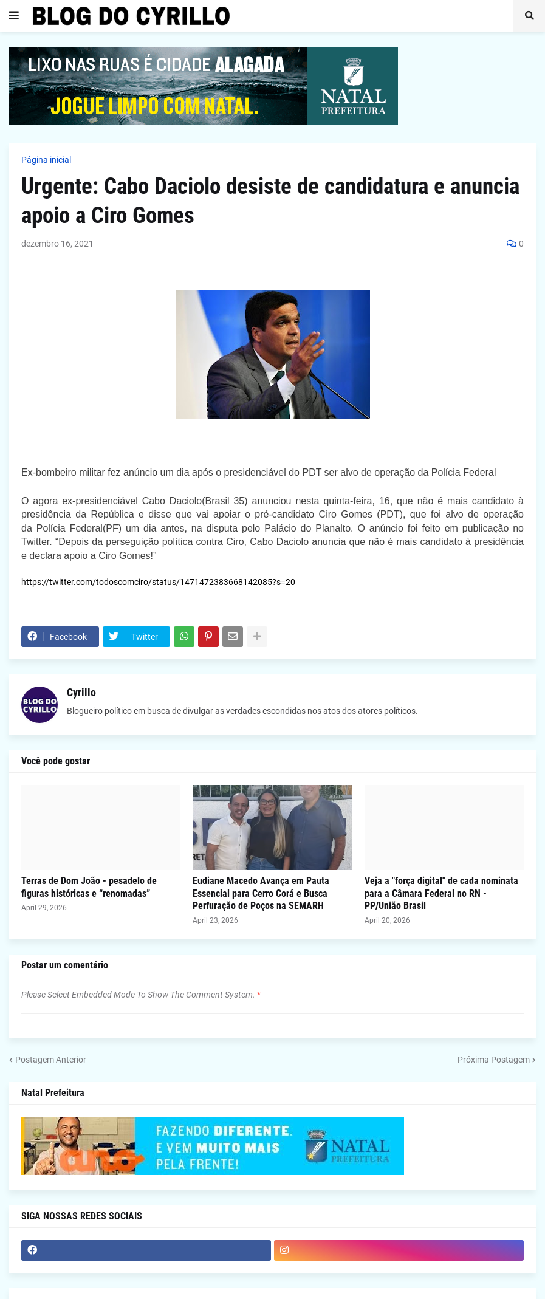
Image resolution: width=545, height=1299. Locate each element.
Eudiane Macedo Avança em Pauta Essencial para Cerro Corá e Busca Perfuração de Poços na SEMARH (261, 893)
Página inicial (46, 160)
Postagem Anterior (50, 1059)
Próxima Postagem (494, 1059)
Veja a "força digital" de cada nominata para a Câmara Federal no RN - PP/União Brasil (441, 893)
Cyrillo (81, 692)
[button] (14, 15)
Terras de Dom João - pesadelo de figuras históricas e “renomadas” (89, 887)
